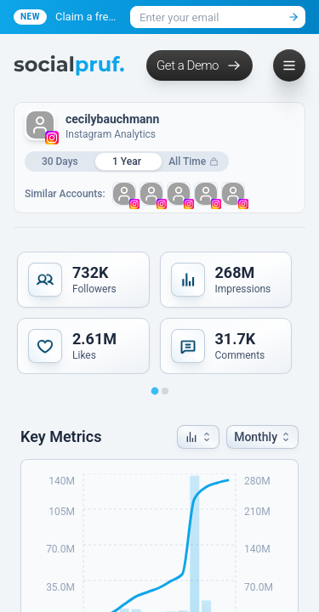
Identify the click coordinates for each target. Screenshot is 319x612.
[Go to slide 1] (154, 391)
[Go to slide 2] (165, 391)
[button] (198, 437)
